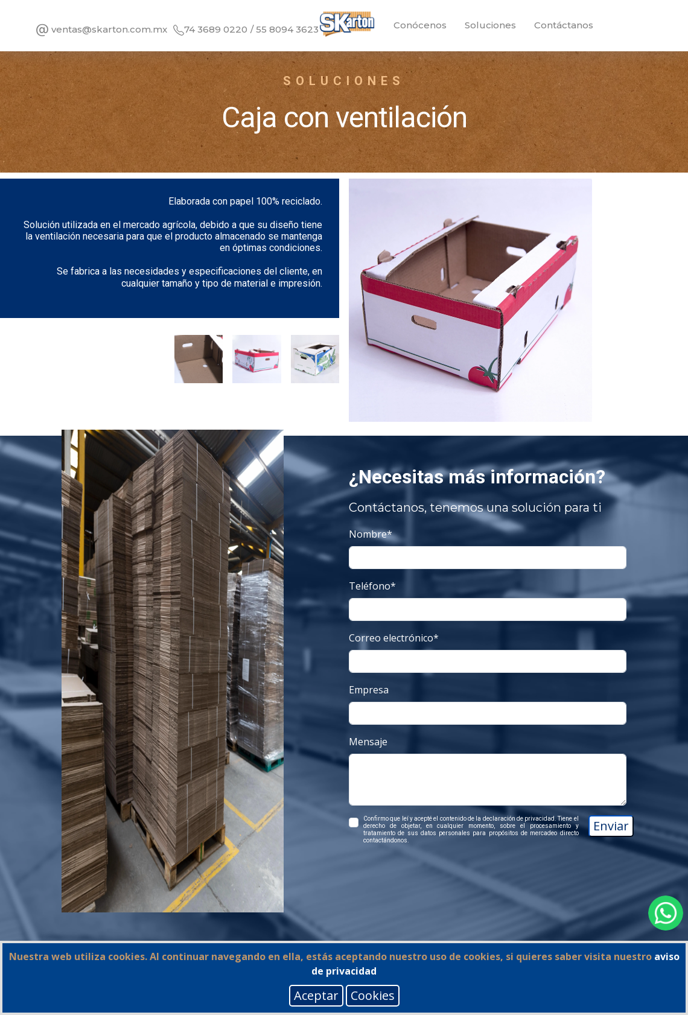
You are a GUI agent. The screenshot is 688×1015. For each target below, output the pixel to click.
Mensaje (368, 741)
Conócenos (420, 25)
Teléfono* (372, 586)
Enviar (611, 826)
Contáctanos (563, 25)
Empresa (369, 689)
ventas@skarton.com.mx (100, 30)
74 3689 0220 (210, 29)
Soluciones (490, 25)
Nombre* (370, 534)
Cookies (373, 995)
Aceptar (316, 995)
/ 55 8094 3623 (284, 29)
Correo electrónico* (394, 637)
